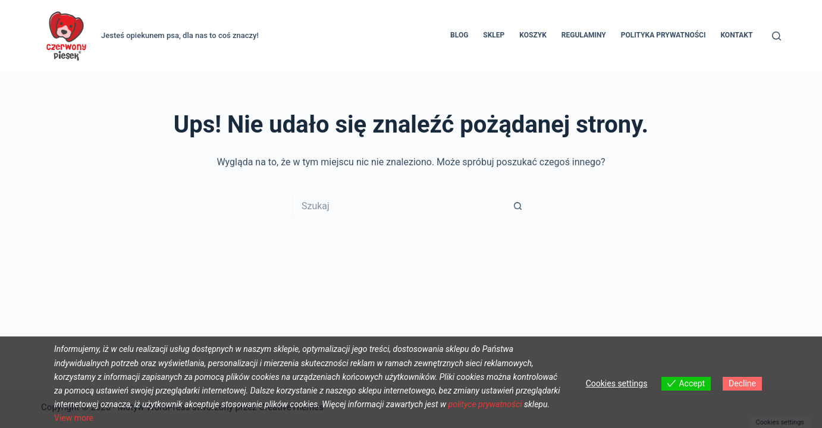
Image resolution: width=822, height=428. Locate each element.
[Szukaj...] (399, 206)
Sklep (493, 35)
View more (73, 418)
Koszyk (532, 35)
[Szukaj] (776, 36)
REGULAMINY (583, 35)
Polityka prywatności (663, 35)
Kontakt (736, 35)
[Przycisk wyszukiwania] (518, 206)
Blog (459, 35)
